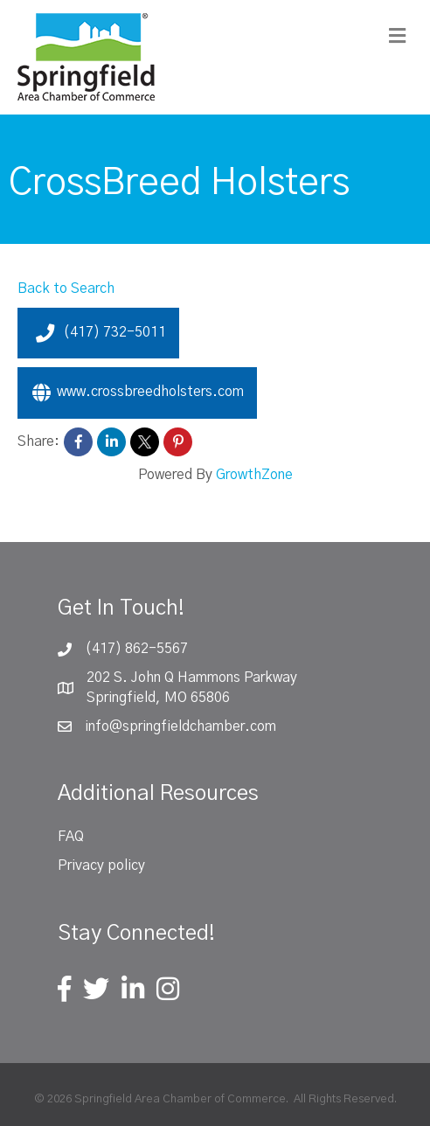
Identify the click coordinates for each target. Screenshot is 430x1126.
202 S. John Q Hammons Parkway (192, 678)
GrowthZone (254, 475)
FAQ (71, 837)
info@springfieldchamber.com (180, 726)
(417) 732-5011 (98, 333)
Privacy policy (101, 865)
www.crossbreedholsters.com (137, 392)
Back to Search (65, 288)
